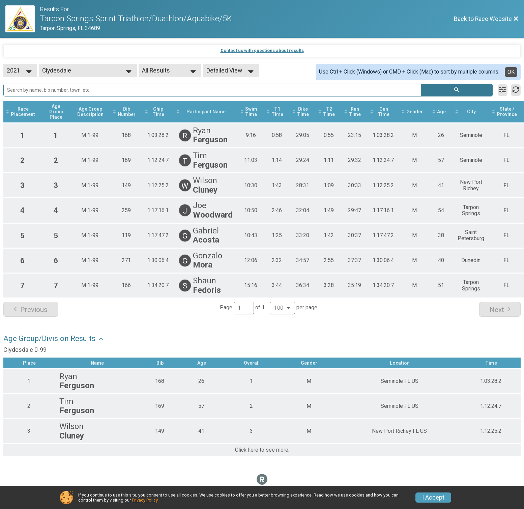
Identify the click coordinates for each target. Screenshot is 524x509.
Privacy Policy (144, 500)
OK (511, 72)
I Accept (433, 497)
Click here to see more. (262, 450)
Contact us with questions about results (262, 50)
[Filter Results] (502, 90)
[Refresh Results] (516, 90)
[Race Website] (22, 18)
